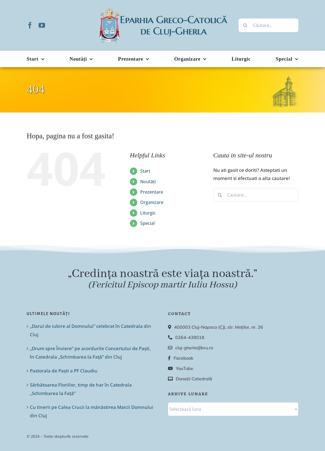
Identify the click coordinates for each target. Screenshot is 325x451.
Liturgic (148, 213)
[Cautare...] (255, 195)
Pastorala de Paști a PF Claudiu (64, 371)
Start (145, 171)
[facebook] (30, 25)
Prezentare (151, 192)
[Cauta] (245, 25)
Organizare (151, 202)
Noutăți (148, 182)
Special (147, 223)
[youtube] (42, 25)
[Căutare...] (268, 25)
